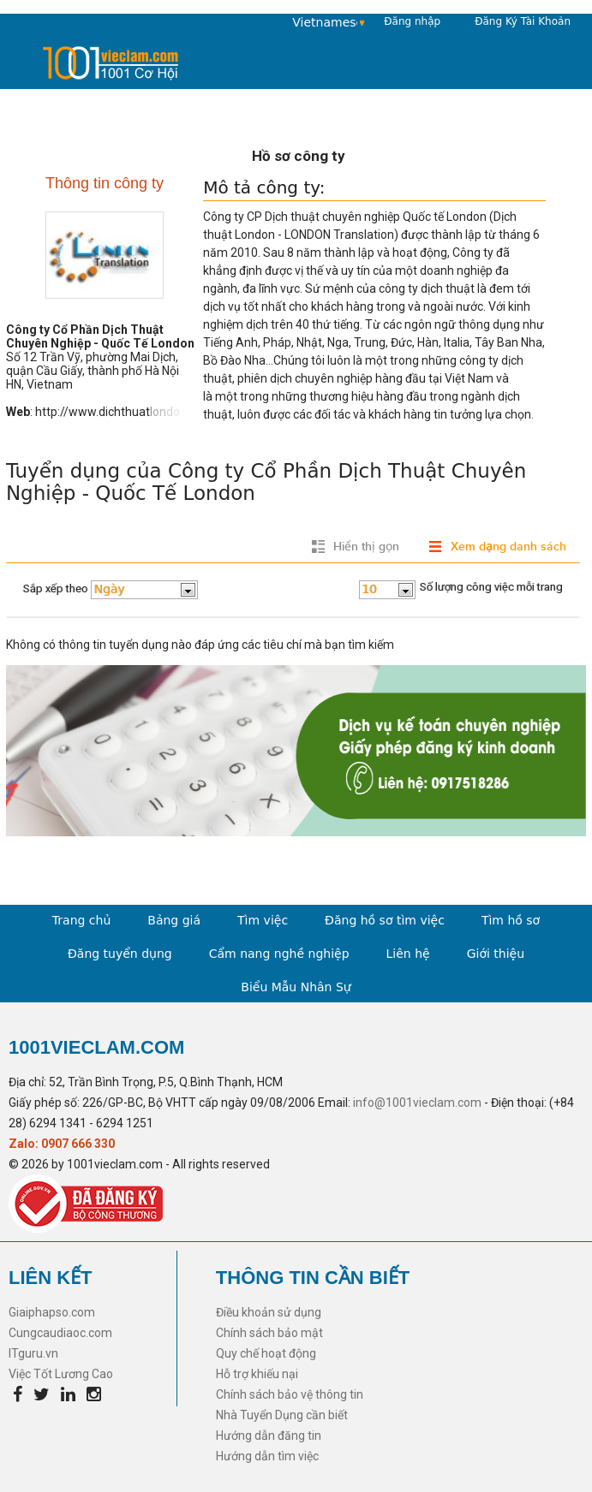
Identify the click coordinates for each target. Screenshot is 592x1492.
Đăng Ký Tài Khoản (523, 21)
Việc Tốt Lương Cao (61, 1374)
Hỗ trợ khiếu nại (257, 1374)
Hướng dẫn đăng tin (268, 1435)
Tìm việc (262, 920)
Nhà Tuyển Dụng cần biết (282, 1415)
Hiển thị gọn (366, 546)
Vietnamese (324, 22)
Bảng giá (173, 920)
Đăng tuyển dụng (120, 953)
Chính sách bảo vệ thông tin (289, 1394)
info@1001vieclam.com (417, 1102)
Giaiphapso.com (52, 1312)
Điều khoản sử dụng (268, 1312)
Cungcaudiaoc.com (60, 1333)
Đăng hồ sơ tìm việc (385, 920)
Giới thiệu (495, 953)
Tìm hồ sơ (510, 920)
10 (370, 589)
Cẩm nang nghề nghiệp (279, 953)
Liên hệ (408, 953)
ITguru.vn (33, 1353)
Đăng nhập (412, 21)
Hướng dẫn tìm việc (267, 1456)
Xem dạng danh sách (508, 546)
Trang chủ (81, 920)
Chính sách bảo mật (269, 1333)
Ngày (109, 589)
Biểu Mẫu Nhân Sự (295, 987)
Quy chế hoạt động (266, 1353)
